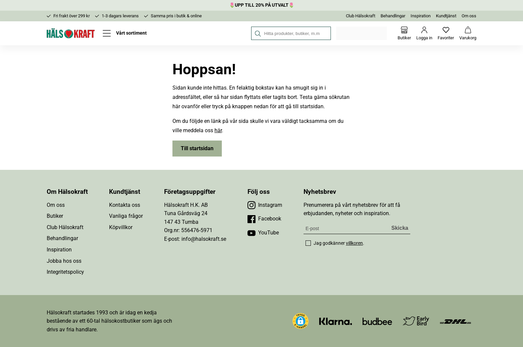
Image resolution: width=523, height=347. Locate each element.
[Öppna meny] (125, 33)
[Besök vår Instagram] (264, 205)
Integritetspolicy (65, 272)
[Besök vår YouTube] (263, 232)
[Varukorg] (467, 33)
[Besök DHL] (455, 321)
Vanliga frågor (126, 216)
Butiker (55, 216)
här (218, 130)
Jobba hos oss (64, 261)
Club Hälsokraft (360, 15)
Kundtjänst (446, 15)
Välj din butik (362, 33)
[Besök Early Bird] (416, 320)
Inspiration (421, 15)
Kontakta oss (124, 205)
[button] (301, 321)
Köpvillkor (120, 227)
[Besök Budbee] (377, 321)
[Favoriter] (446, 33)
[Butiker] (404, 33)
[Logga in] (424, 33)
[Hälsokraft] (71, 33)
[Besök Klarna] (335, 321)
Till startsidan (197, 148)
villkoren (354, 243)
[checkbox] (308, 243)
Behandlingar (393, 15)
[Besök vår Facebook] (264, 218)
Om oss (469, 15)
